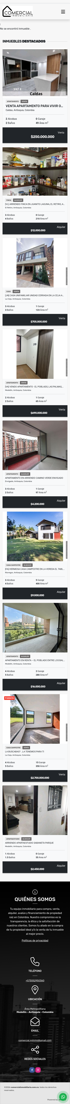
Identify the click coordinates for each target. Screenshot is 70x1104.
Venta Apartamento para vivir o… (34, 106)
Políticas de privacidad (35, 940)
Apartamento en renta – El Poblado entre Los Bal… (35, 660)
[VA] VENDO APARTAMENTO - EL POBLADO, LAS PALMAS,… (34, 386)
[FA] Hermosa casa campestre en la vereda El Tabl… (35, 569)
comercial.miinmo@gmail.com (35, 1040)
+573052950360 (35, 980)
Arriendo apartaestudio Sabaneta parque (29, 843)
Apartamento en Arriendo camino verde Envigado (34, 478)
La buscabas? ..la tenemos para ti (24, 751)
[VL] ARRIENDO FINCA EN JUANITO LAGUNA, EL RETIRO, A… (35, 204)
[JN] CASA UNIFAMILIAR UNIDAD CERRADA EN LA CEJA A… (34, 295)
